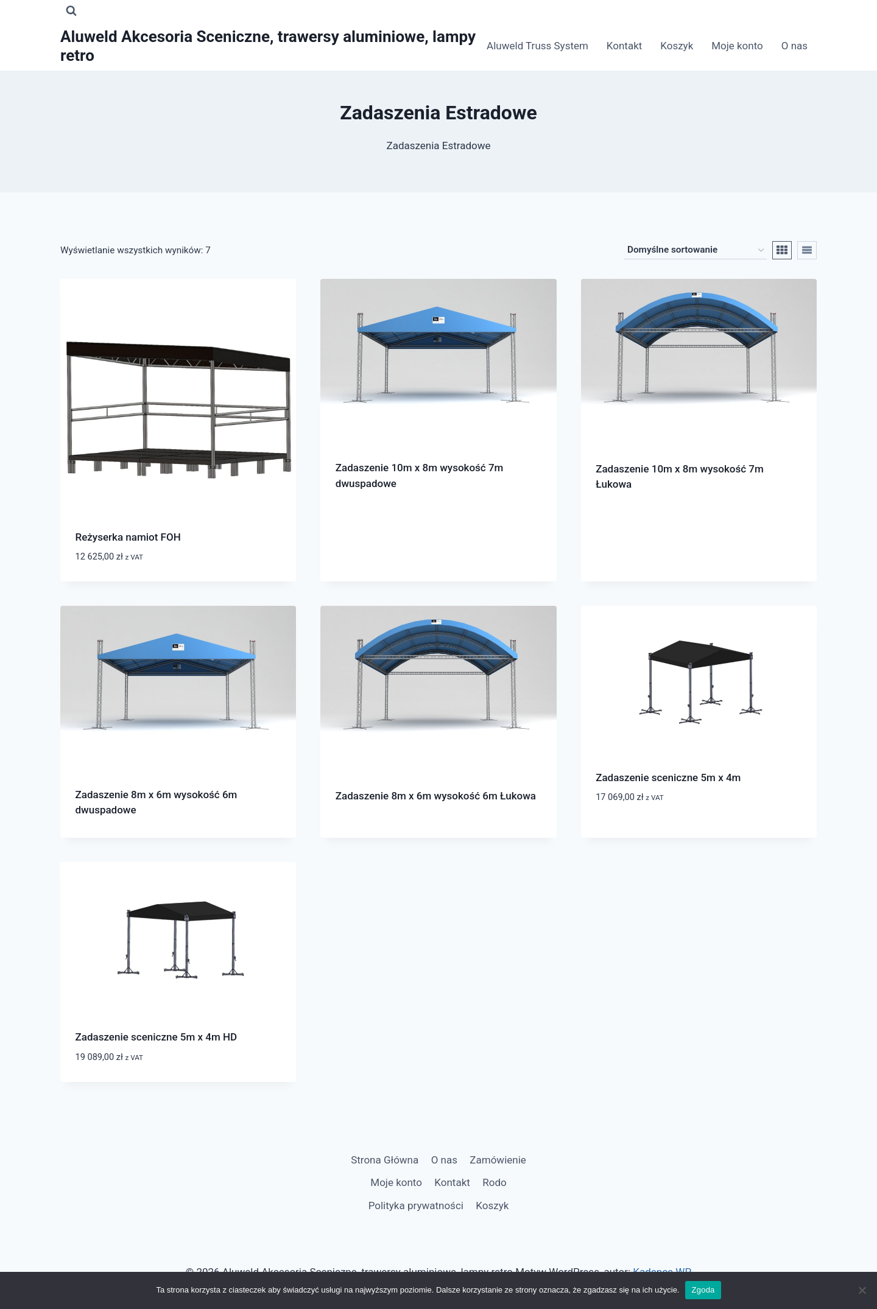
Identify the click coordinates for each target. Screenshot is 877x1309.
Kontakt (625, 46)
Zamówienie (498, 1160)
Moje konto (737, 46)
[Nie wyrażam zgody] (862, 1290)
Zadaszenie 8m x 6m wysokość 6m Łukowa (436, 796)
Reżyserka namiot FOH (128, 537)
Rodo (494, 1182)
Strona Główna (384, 1160)
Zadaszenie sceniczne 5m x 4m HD (157, 1037)
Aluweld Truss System (537, 46)
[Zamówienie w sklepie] (695, 250)
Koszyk (676, 46)
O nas (794, 46)
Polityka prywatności (415, 1205)
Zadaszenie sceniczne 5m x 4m (668, 777)
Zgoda (702, 1289)
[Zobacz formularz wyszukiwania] (71, 11)
